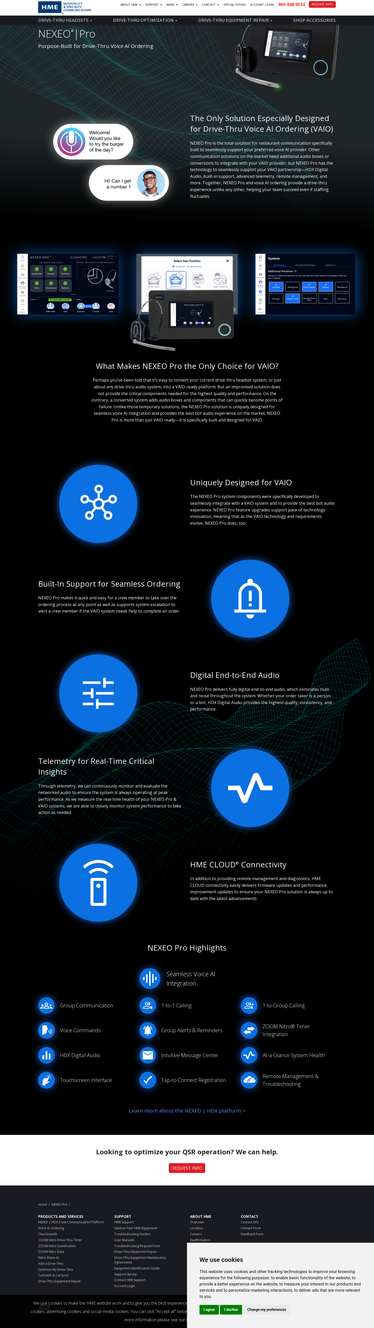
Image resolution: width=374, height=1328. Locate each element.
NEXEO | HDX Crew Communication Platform (71, 1222)
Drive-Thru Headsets (65, 20)
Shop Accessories (314, 20)
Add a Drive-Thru (50, 1263)
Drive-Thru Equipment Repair (235, 20)
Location (196, 1228)
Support (153, 4)
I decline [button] (231, 1310)
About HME (131, 4)
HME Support (123, 1222)
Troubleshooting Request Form (137, 1246)
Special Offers (234, 4)
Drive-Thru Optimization (145, 20)
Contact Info (250, 1222)
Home (42, 1204)
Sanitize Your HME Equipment (135, 1228)
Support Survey (125, 1274)
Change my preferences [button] (266, 1310)
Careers (190, 4)
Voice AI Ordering (51, 1228)
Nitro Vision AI (48, 1257)
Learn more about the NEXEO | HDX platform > (187, 1110)
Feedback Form (252, 1234)
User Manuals (124, 1240)
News (172, 4)
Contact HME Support (130, 1280)
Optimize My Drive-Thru (55, 1269)
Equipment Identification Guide (137, 1268)
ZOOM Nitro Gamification (57, 1246)
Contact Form (251, 1228)
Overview (197, 1222)
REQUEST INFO (322, 4)
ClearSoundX (47, 1234)
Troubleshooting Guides (132, 1234)
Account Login (262, 4)
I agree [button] (209, 1310)
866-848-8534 (291, 4)
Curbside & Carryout (53, 1275)
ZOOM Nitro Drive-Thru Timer (60, 1240)
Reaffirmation (200, 1240)
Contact (210, 4)
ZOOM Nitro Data (51, 1251)
